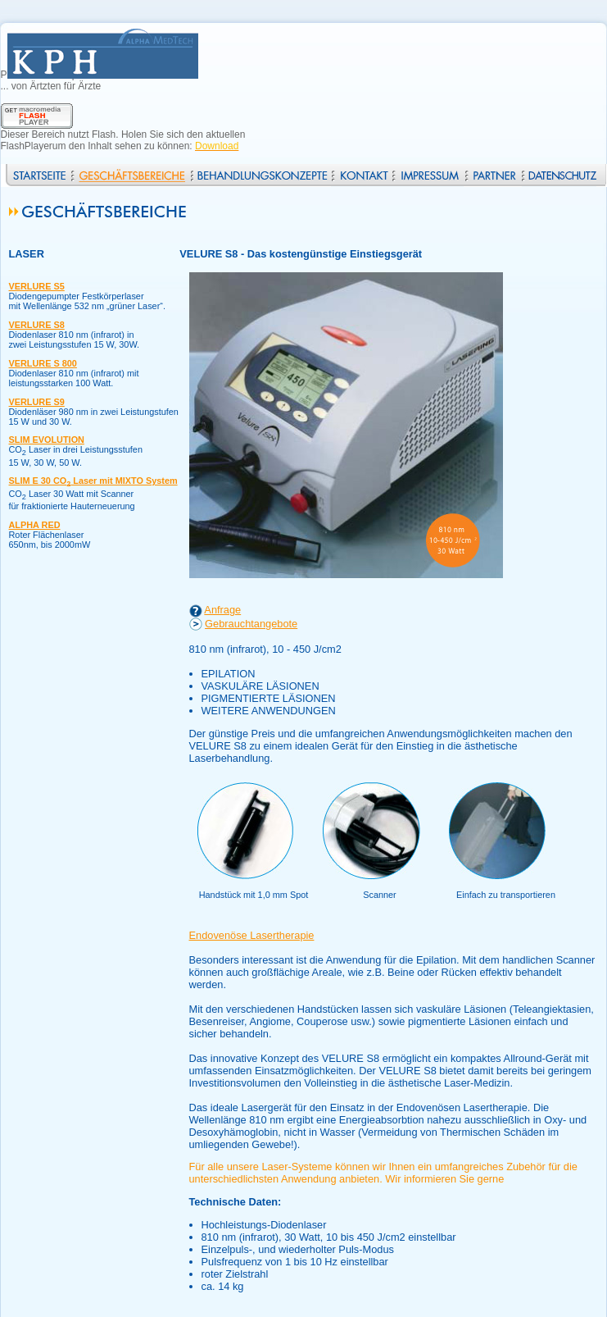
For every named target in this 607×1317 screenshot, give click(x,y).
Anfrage (222, 610)
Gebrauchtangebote (251, 623)
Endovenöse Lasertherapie (252, 935)
